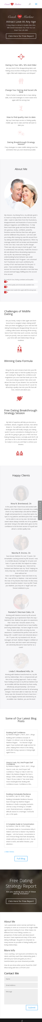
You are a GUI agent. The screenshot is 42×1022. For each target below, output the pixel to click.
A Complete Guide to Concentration (20, 824)
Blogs (33, 735)
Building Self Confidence (15, 732)
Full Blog (21, 858)
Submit (31, 1007)
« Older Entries (9, 852)
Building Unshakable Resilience (18, 794)
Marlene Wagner (14, 735)
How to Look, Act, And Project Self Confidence (19, 763)
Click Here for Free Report (21, 38)
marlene (11, 796)
